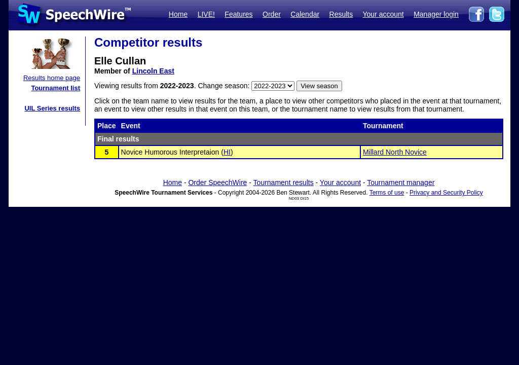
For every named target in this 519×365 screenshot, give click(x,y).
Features (238, 14)
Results (341, 14)
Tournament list (55, 88)
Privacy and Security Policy (446, 192)
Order (272, 14)
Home (178, 14)
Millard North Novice (395, 152)
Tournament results (283, 182)
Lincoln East (153, 71)
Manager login (436, 14)
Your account (382, 14)
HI (227, 152)
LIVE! (206, 14)
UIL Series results (52, 108)
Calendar (304, 14)
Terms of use (386, 192)
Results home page (51, 78)
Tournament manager (400, 182)
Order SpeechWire (217, 182)
